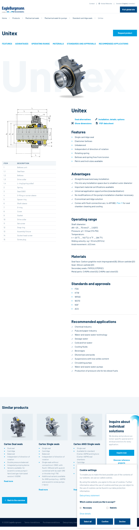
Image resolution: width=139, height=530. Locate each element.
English (124, 3)
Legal (87, 522)
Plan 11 (120, 203)
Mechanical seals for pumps (56, 18)
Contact (92, 3)
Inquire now (122, 453)
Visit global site (128, 9)
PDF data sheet (106, 123)
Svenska (131, 3)
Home (4, 18)
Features (7, 43)
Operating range (40, 43)
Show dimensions (83, 123)
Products (16, 18)
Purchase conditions (51, 522)
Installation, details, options (111, 119)
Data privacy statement (72, 522)
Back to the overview (16, 500)
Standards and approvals (81, 43)
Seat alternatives (83, 119)
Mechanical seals (32, 18)
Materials (58, 43)
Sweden (119, 3)
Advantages (21, 43)
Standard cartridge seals (82, 18)
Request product (125, 33)
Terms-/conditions (32, 522)
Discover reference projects (122, 461)
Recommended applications (113, 43)
